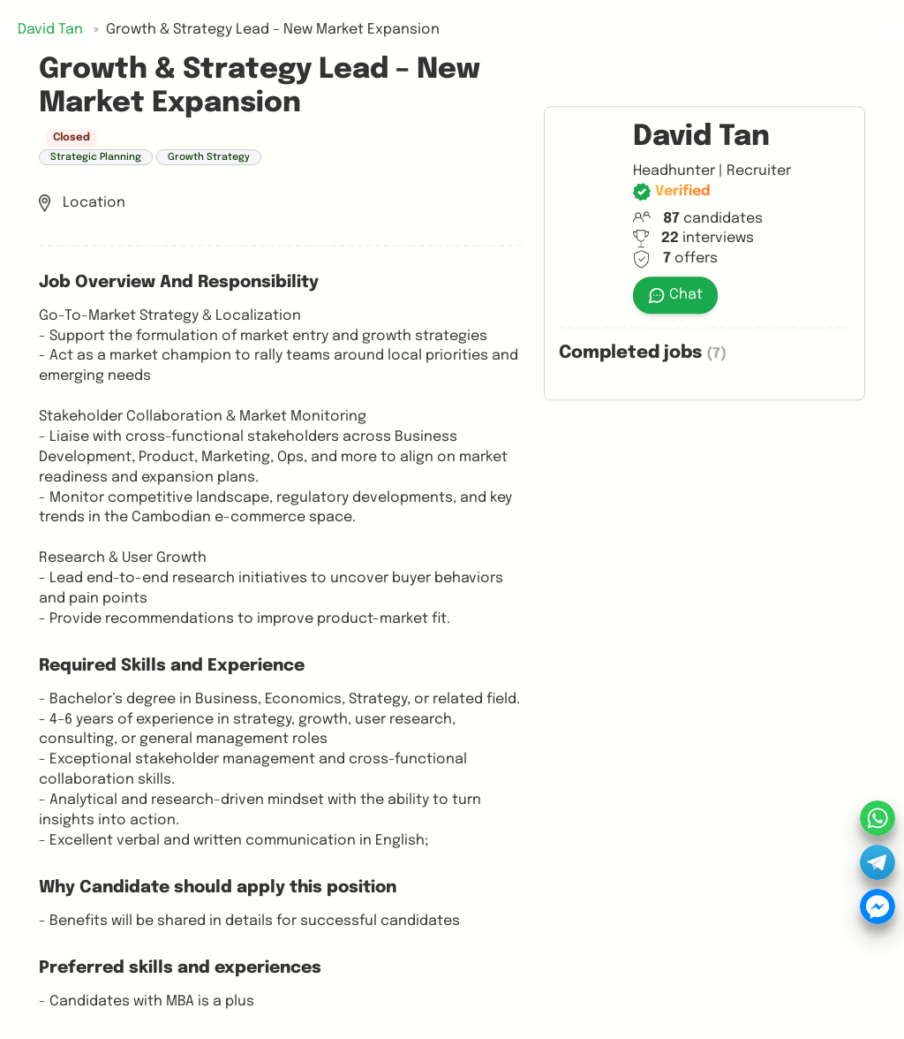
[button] (877, 862)
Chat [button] (675, 295)
